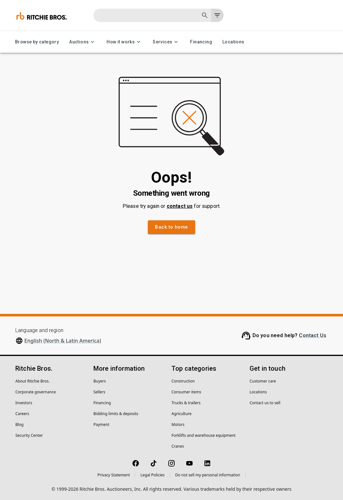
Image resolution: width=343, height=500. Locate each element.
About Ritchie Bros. (32, 381)
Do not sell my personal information (207, 475)
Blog (19, 424)
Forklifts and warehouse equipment (203, 435)
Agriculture (182, 413)
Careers (22, 413)
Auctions (83, 42)
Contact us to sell (265, 402)
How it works (124, 42)
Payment (101, 424)
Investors (23, 402)
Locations (233, 42)
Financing (201, 42)
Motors (178, 424)
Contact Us (312, 335)
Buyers (99, 381)
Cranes (178, 446)
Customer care (263, 381)
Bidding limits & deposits (115, 413)
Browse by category (36, 42)
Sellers (99, 392)
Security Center (29, 435)
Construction (183, 381)
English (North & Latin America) (62, 340)
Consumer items (186, 392)
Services (166, 42)
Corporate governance (35, 392)
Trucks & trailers (186, 402)
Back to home (171, 227)
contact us (180, 206)
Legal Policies (152, 475)
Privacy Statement (113, 475)
